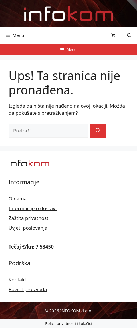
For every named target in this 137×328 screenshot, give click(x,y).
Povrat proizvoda (28, 289)
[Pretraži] (98, 131)
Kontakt (17, 279)
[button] (129, 35)
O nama (18, 198)
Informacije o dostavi (33, 208)
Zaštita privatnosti (29, 218)
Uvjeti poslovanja (28, 227)
